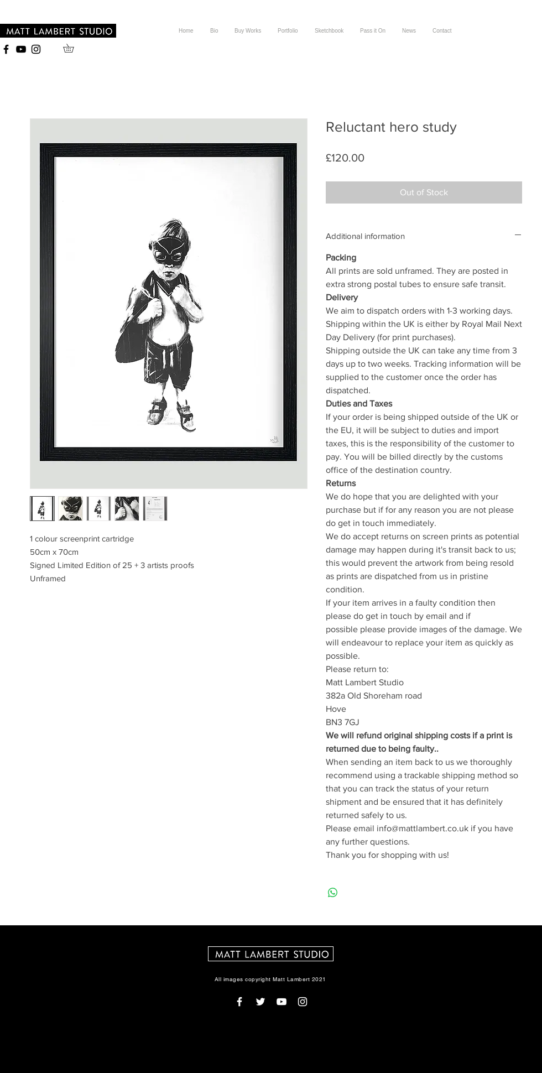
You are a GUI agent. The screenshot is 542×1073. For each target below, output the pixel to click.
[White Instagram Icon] (302, 1002)
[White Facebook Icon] (239, 1002)
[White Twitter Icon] (260, 1002)
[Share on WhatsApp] (333, 892)
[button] (72, 48)
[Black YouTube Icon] (21, 49)
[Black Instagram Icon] (36, 49)
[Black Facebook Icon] (6, 49)
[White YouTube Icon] (281, 1002)
